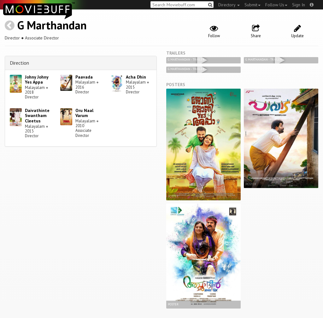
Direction (19, 63)
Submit (252, 5)
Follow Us (276, 5)
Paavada (84, 77)
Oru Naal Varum (84, 113)
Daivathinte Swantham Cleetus (37, 116)
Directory (229, 5)
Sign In (298, 5)
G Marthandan (52, 25)
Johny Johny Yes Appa (36, 79)
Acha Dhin (136, 77)
